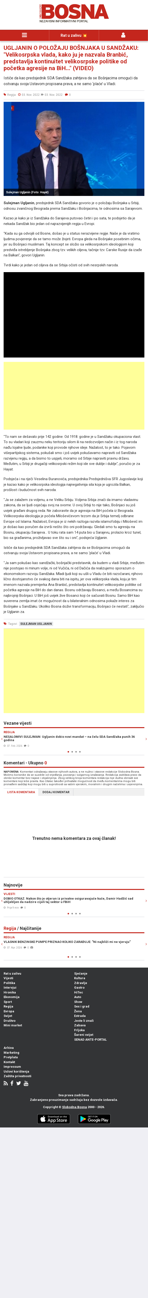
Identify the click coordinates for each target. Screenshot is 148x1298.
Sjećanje (80, 973)
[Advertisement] (74, 396)
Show (78, 1002)
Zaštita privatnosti (17, 1076)
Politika (9, 983)
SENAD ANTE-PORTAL (90, 1039)
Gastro (79, 987)
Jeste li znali (84, 1020)
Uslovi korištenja (16, 1071)
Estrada (80, 1016)
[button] (140, 106)
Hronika (10, 992)
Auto (77, 997)
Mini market (13, 1025)
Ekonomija (12, 997)
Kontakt (9, 1062)
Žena (78, 1011)
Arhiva (9, 1048)
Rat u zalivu (12, 973)
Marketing (11, 1052)
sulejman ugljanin (36, 624)
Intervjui (10, 987)
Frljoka (79, 1030)
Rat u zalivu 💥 (74, 35)
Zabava (80, 1025)
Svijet (8, 1016)
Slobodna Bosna (74, 1107)
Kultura (79, 978)
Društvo (9, 1020)
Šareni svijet (83, 1035)
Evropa (9, 1011)
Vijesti (8, 978)
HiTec (78, 992)
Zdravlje (80, 983)
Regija (8, 1006)
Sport (8, 1002)
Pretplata (11, 1057)
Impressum (12, 1066)
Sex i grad (81, 1006)
